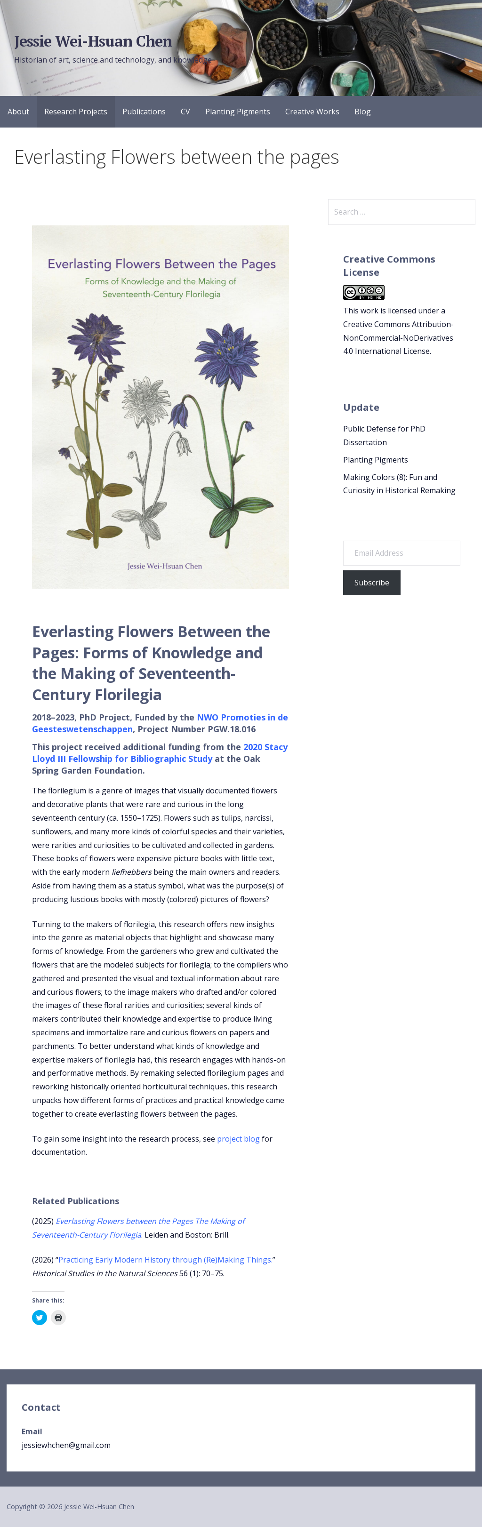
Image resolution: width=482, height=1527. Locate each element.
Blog (362, 111)
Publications (144, 111)
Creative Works (312, 111)
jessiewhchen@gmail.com (66, 1445)
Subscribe (371, 582)
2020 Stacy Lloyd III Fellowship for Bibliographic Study (160, 752)
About (18, 111)
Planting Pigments (237, 111)
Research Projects (75, 111)
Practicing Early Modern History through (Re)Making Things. (165, 1260)
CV (185, 111)
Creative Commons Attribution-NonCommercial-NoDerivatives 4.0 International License (398, 338)
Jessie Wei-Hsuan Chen (93, 41)
